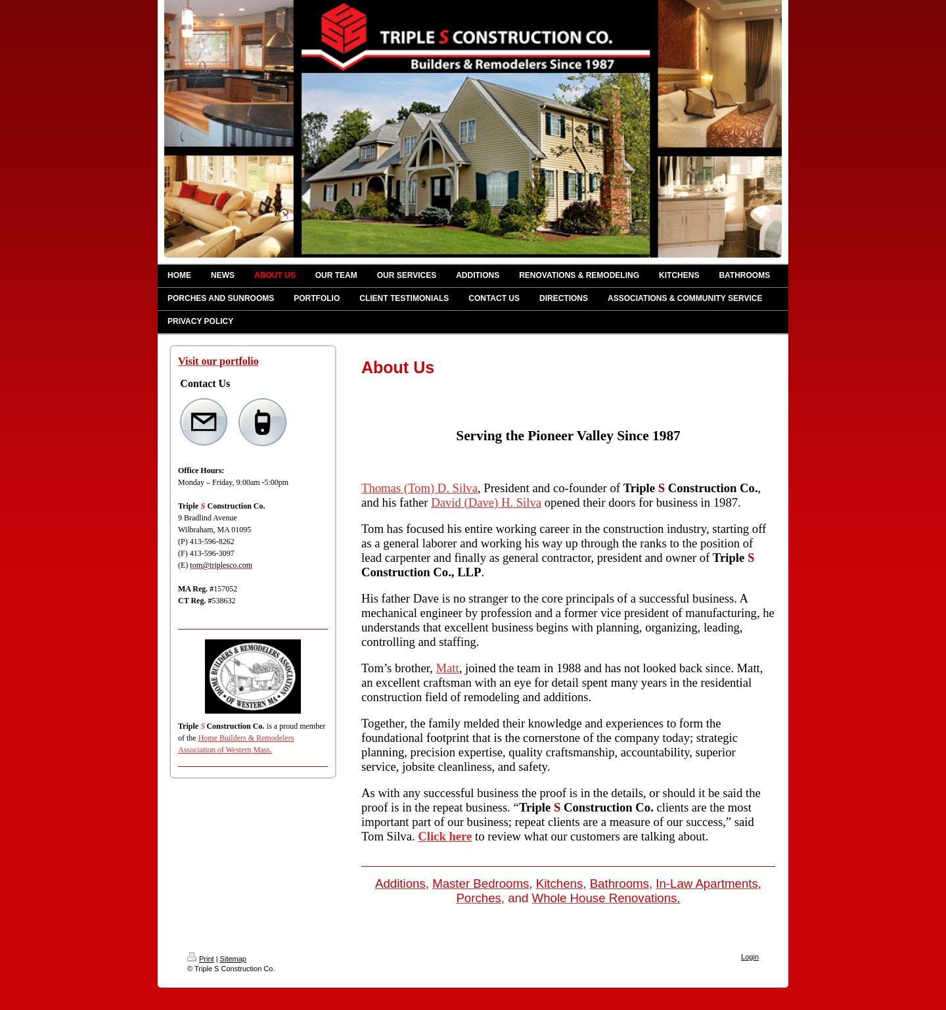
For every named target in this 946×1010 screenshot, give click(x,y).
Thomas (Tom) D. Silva (419, 488)
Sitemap (233, 959)
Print (200, 959)
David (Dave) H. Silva (486, 502)
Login (750, 957)
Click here (445, 836)
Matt (447, 668)
